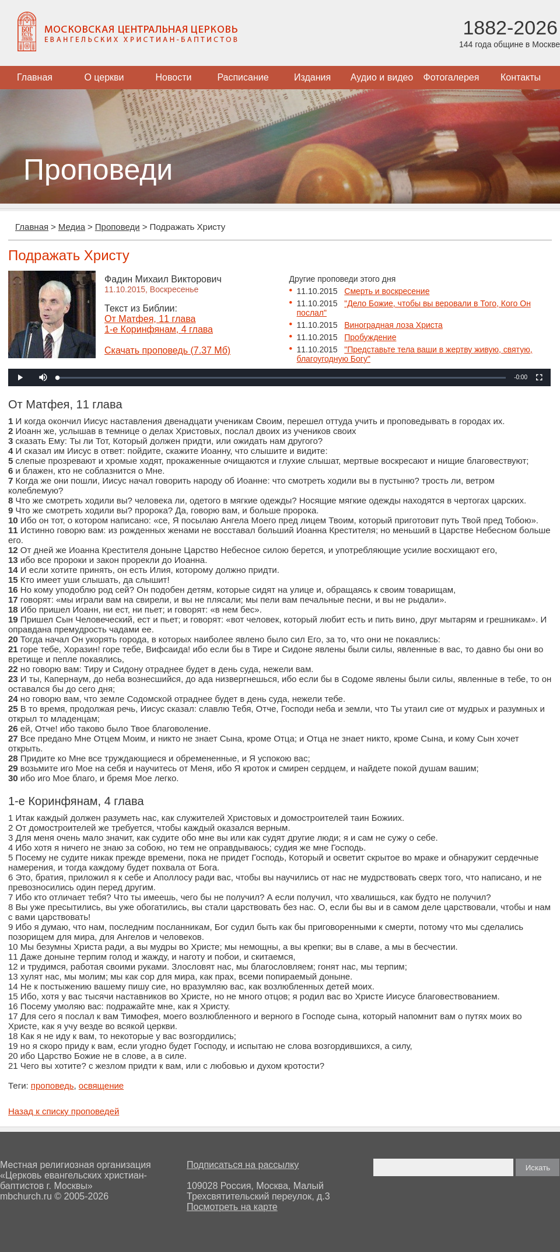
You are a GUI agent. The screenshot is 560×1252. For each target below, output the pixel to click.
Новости (174, 77)
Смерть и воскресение (386, 291)
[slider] (282, 378)
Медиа (71, 227)
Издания (312, 77)
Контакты (521, 77)
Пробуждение (370, 337)
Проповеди (117, 227)
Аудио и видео (382, 77)
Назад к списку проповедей (63, 1111)
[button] (43, 377)
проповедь (52, 1085)
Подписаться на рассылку (243, 1165)
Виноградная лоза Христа (393, 325)
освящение (101, 1085)
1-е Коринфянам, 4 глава (158, 329)
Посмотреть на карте (232, 1207)
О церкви (104, 77)
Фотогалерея (452, 77)
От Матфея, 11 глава (149, 319)
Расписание (242, 77)
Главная (34, 77)
